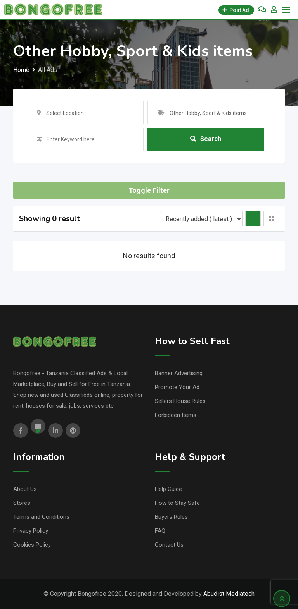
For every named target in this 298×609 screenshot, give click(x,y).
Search (205, 139)
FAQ (160, 530)
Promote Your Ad (177, 387)
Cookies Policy (32, 544)
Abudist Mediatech (229, 593)
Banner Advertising (179, 373)
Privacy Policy (30, 530)
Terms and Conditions (41, 516)
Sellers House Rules (180, 401)
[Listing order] (201, 218)
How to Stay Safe (177, 502)
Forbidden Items (175, 415)
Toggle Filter (149, 190)
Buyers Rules (171, 516)
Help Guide (168, 488)
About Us (25, 488)
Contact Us (169, 544)
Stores (21, 502)
